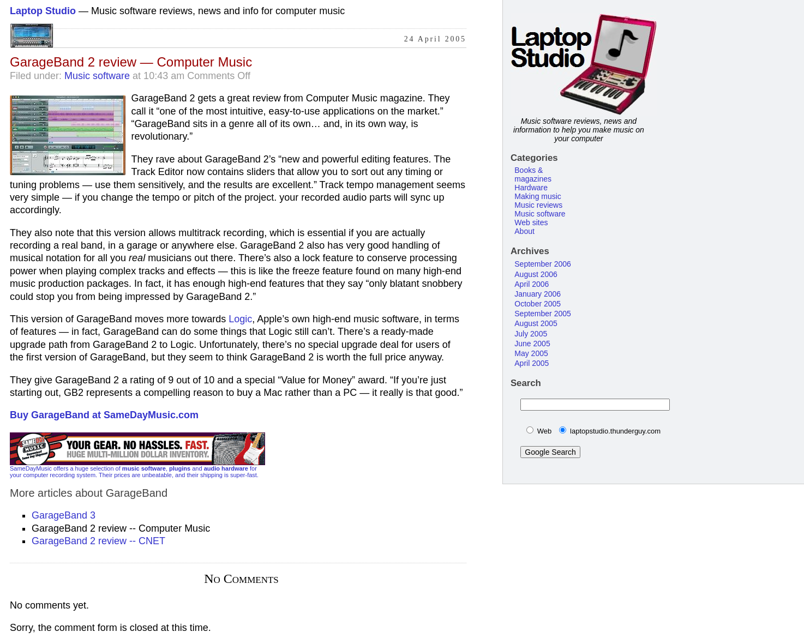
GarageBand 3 (63, 515)
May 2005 (531, 353)
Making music (537, 196)
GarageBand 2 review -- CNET (98, 540)
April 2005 (531, 363)
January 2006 (537, 294)
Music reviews (538, 205)
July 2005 (530, 333)
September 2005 (542, 313)
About (524, 231)
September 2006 (542, 264)
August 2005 (535, 323)
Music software (97, 75)
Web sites (531, 222)
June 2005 (532, 343)
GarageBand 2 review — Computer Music (131, 62)
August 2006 (535, 274)
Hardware (531, 187)
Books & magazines (532, 174)
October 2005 (537, 303)
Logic (240, 319)
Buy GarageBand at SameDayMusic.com (104, 415)
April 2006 (531, 284)
